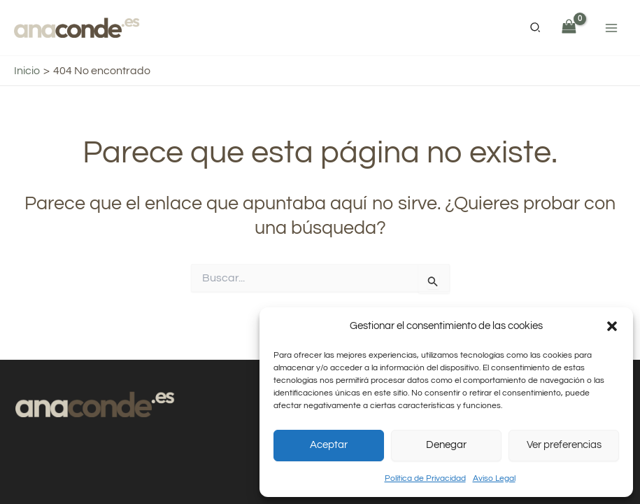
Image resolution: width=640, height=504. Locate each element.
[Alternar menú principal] (611, 27)
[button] (612, 326)
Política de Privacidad (425, 478)
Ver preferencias (564, 445)
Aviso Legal (494, 478)
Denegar (446, 445)
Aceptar (329, 445)
